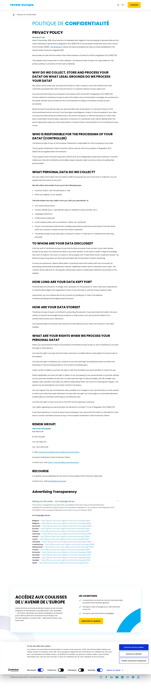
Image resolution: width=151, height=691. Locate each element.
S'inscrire (134, 5)
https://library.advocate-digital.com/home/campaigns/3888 (66, 523)
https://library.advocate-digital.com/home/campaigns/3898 (65, 549)
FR (124, 5)
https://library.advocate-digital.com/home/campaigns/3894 (64, 539)
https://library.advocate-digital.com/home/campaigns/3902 (65, 560)
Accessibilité (121, 655)
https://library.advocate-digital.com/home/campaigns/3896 (69, 544)
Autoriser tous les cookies (134, 664)
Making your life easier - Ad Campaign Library (75, 501)
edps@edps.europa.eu (57, 481)
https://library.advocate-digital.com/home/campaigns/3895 (67, 542)
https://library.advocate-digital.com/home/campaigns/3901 (66, 557)
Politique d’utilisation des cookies (129, 651)
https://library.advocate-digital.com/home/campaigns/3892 (67, 534)
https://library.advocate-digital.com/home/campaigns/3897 (69, 547)
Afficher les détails (113, 687)
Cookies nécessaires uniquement (133, 677)
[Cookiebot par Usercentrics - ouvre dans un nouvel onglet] (13, 687)
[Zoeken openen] (118, 5)
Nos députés (64, 648)
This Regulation (56, 47)
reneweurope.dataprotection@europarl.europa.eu (58, 452)
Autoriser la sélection (134, 671)
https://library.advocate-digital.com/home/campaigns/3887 (65, 520)
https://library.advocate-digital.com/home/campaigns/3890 (65, 528)
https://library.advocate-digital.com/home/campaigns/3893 (65, 536)
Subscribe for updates (91, 621)
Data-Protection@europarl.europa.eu (63, 462)
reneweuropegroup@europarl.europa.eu (97, 655)
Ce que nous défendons (69, 651)
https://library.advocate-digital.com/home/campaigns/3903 (63, 563)
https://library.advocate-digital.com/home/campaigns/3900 (66, 555)
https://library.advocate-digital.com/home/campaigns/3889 (67, 526)
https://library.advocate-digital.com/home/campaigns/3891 (65, 531)
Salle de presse (65, 658)
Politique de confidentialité (126, 648)
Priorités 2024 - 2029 (67, 655)
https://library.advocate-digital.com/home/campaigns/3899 (66, 552)
